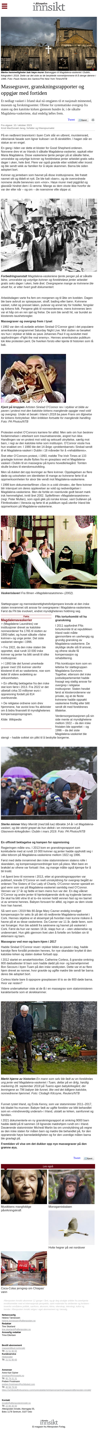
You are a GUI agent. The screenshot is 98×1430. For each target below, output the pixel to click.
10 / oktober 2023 (23, 125)
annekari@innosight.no (13, 1375)
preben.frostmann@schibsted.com (18, 1384)
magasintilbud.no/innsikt (13, 1348)
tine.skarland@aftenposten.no (16, 1329)
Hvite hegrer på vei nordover (66, 1247)
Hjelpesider (7, 1357)
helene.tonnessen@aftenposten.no (18, 1320)
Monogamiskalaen (60, 1206)
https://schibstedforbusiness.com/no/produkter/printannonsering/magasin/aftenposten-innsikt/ (46, 1390)
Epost (84, 120)
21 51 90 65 (11, 1351)
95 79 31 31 (11, 1378)
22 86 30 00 (11, 1406)
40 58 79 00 (11, 1387)
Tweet (71, 119)
